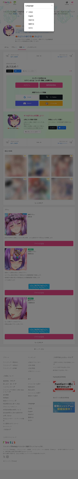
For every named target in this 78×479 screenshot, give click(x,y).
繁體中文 (31, 24)
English (31, 16)
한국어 (31, 28)
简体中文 (31, 20)
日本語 (31, 12)
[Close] (51, 5)
